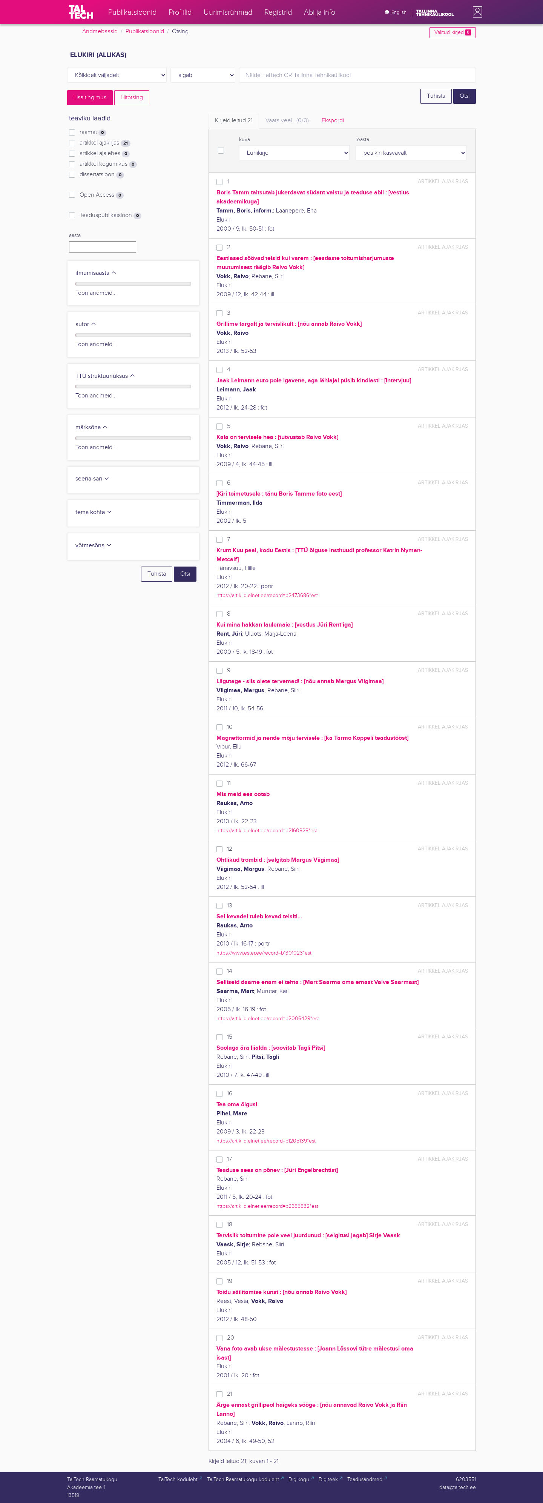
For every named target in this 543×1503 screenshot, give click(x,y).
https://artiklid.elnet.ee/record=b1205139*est (266, 1141)
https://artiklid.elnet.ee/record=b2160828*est (266, 830)
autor (86, 324)
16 (229, 1093)
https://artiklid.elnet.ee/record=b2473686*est (267, 595)
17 (229, 1159)
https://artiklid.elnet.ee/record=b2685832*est (267, 1206)
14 (229, 971)
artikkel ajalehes (105, 153)
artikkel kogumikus (108, 164)
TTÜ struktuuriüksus (105, 376)
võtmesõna (93, 545)
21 (229, 1394)
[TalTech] (81, 12)
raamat (93, 132)
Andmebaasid (100, 31)
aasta (75, 236)
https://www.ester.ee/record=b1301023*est (263, 953)
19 (229, 1281)
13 (229, 905)
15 (229, 1037)
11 (229, 783)
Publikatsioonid (145, 31)
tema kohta (93, 512)
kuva (244, 140)
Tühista (436, 96)
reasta (362, 140)
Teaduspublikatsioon (110, 215)
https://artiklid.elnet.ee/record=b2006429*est (267, 1018)
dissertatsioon (102, 175)
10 (230, 727)
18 (229, 1224)
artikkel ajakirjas (105, 143)
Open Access (102, 195)
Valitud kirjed (452, 32)
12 (229, 849)
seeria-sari (92, 478)
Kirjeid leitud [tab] (234, 120)
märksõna (91, 427)
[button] (476, 12)
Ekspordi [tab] (333, 120)
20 (230, 1337)
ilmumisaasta (96, 273)
